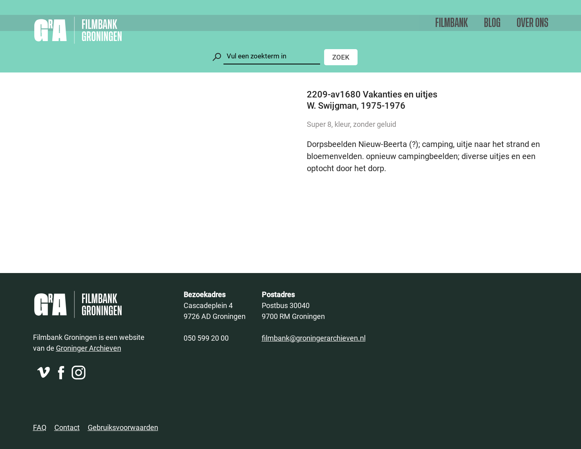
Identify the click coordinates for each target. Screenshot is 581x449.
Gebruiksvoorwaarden (123, 427)
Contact (67, 427)
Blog (492, 23)
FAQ (39, 427)
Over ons (532, 23)
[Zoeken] (271, 56)
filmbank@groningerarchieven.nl (314, 338)
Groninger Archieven (88, 348)
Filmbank (451, 23)
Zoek (340, 57)
